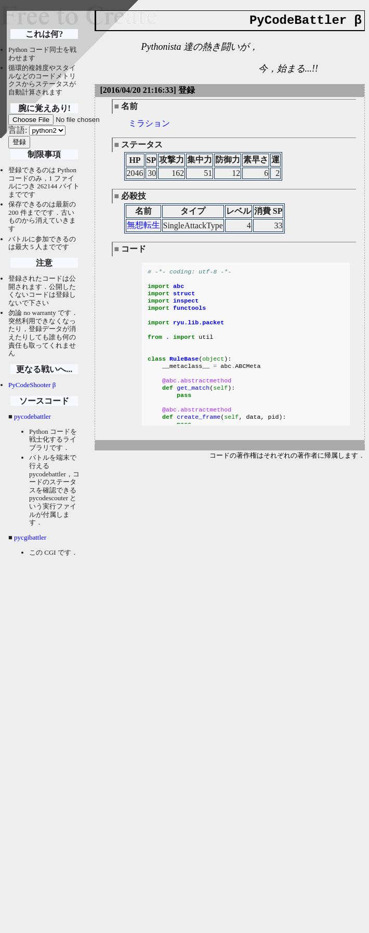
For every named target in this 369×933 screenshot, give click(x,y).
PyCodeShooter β (32, 385)
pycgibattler (30, 537)
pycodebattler (32, 416)
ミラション (149, 123)
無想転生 (143, 225)
